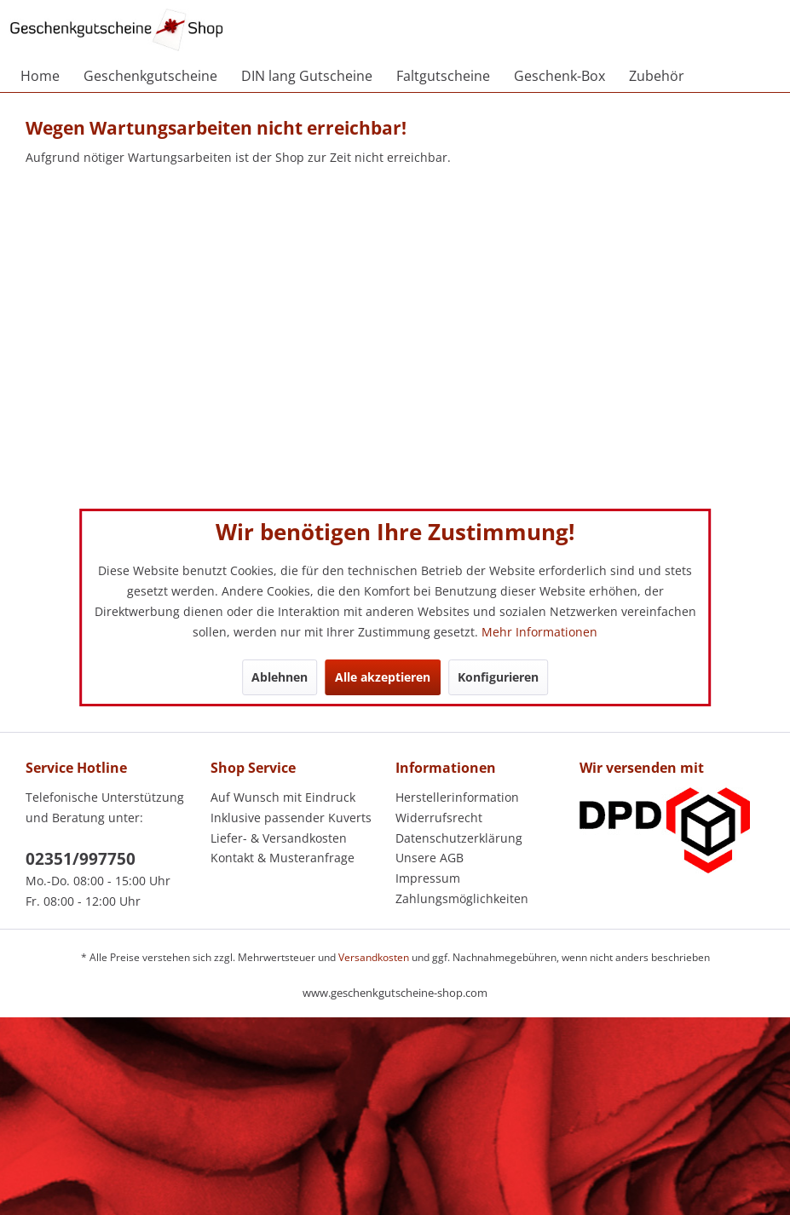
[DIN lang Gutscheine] (306, 76)
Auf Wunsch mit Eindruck (282, 797)
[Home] (40, 76)
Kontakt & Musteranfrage (282, 857)
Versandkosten (373, 957)
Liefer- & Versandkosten (278, 838)
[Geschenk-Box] (559, 76)
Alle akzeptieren (382, 677)
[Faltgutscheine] (443, 76)
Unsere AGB (429, 857)
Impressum (427, 878)
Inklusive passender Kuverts (291, 817)
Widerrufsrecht (438, 817)
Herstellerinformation (457, 797)
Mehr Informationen (539, 632)
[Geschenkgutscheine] (150, 76)
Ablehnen (279, 677)
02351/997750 (81, 859)
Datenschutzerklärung (458, 838)
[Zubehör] (656, 76)
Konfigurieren (498, 677)
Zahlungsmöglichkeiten (461, 898)
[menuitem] (40, 76)
